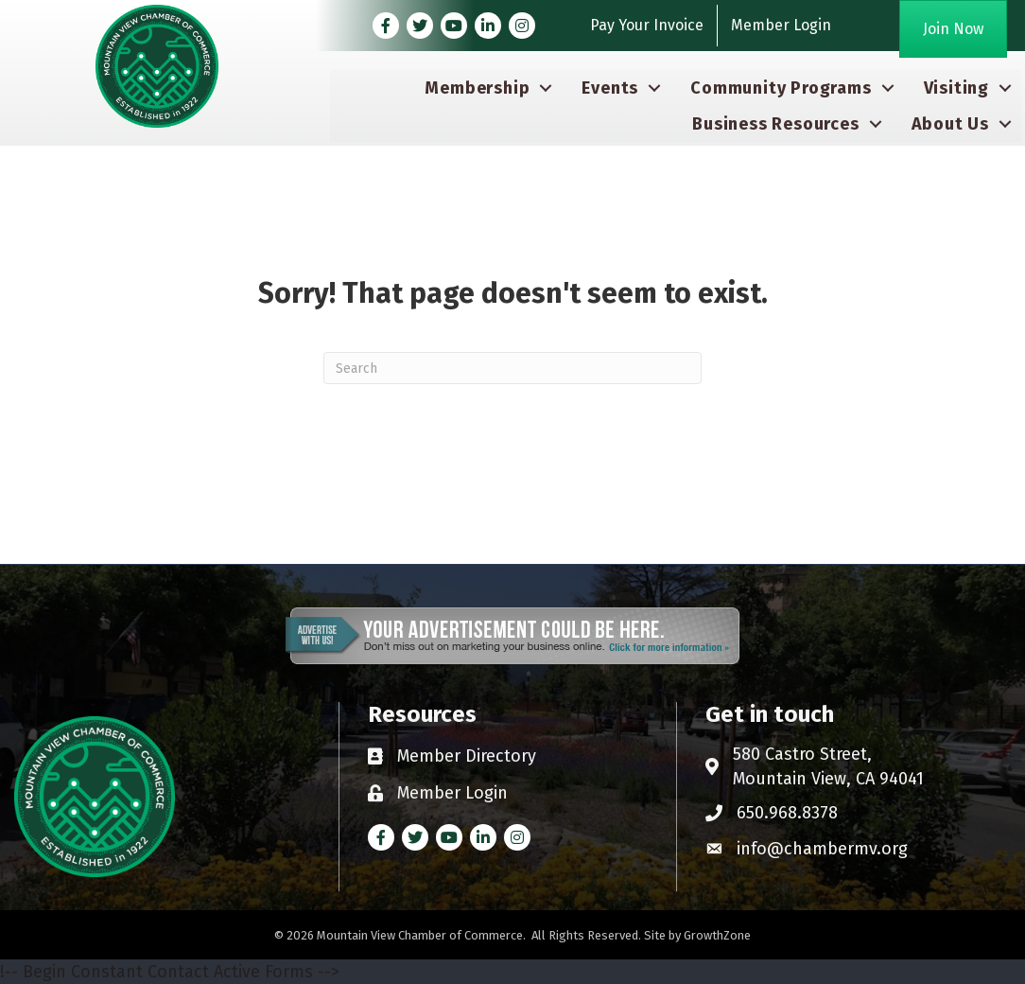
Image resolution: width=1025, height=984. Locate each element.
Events (610, 88)
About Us (950, 124)
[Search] (512, 368)
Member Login (781, 25)
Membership (477, 88)
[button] (953, 29)
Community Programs (780, 88)
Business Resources (775, 124)
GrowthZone (717, 935)
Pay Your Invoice (647, 25)
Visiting (956, 88)
